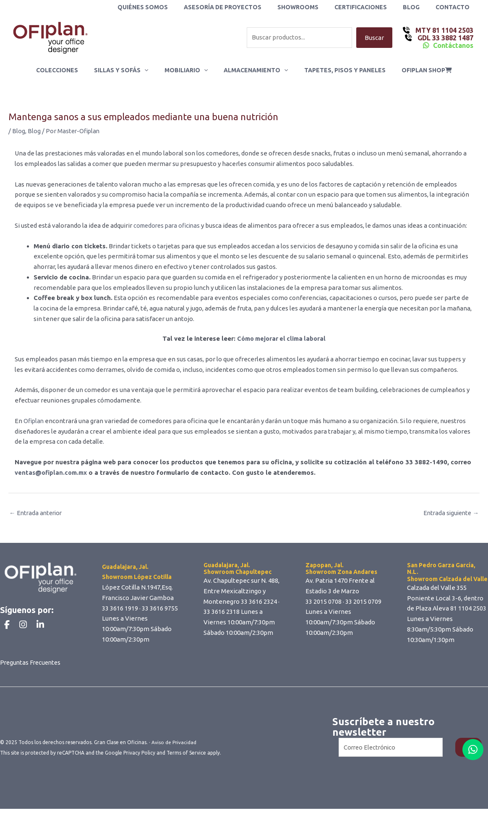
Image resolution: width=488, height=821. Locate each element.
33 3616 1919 (120, 608)
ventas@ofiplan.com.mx (52, 472)
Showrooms (312, 7)
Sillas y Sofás (127, 70)
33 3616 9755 (160, 608)
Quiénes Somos (166, 7)
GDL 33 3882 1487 (444, 38)
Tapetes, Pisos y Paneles (338, 70)
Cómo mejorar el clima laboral (281, 338)
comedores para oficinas (168, 225)
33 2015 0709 (363, 601)
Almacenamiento (254, 70)
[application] (150, 70)
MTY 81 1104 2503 (443, 30)
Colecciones (68, 70)
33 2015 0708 (323, 601)
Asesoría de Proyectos (241, 7)
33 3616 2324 (259, 601)
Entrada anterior (37, 513)
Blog (417, 7)
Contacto (455, 7)
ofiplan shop (416, 70)
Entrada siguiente (449, 513)
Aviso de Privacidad (174, 754)
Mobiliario (188, 70)
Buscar (374, 37)
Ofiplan (34, 420)
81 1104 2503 (468, 609)
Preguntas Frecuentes (32, 674)
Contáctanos (453, 45)
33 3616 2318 (222, 612)
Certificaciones (371, 7)
